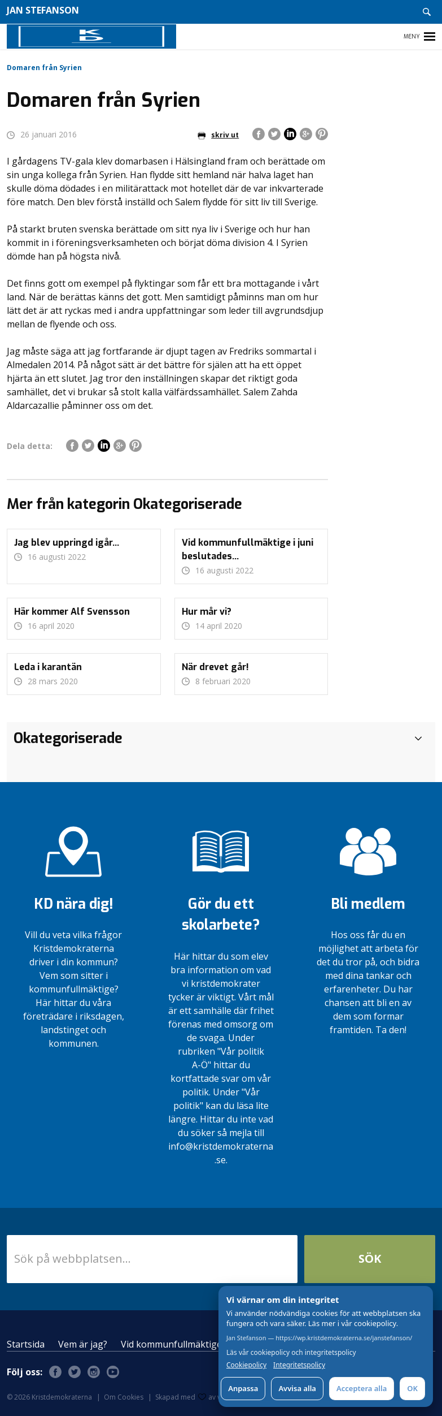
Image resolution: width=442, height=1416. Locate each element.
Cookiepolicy (246, 1365)
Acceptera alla (361, 1388)
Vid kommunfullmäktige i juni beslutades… (210, 1344)
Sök (369, 1258)
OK (412, 1388)
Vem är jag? (82, 1344)
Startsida (26, 1344)
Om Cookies (123, 1397)
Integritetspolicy (299, 1365)
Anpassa (243, 1388)
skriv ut (218, 135)
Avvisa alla (297, 1388)
